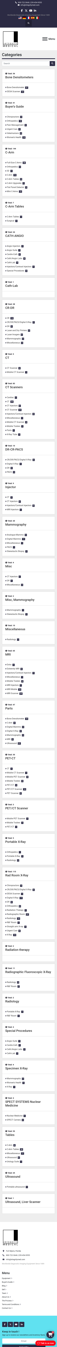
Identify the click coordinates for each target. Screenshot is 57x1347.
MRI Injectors (13, 509)
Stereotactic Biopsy (15, 551)
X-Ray (9, 934)
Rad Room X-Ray (16, 875)
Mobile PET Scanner (16, 777)
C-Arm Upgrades (14, 183)
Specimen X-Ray (16, 1068)
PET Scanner (13, 793)
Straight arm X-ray (15, 926)
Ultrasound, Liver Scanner (22, 1202)
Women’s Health (14, 137)
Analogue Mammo (15, 535)
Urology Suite (13, 1161)
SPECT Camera (14, 1120)
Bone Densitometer (15, 87)
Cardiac (10, 397)
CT (7, 358)
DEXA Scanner (13, 91)
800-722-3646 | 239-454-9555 (30, 2)
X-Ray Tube (12, 434)
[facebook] (22, 10)
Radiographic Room (16, 914)
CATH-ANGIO (14, 236)
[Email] (23, 1341)
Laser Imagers (13, 334)
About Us (5, 1297)
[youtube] (31, 10)
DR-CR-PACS (14, 449)
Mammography (14, 338)
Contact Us (6, 1308)
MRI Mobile (12, 689)
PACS (9, 472)
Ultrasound (12, 743)
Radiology (11, 639)
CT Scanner (12, 368)
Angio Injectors (13, 246)
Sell (3, 1289)
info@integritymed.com (30, 5)
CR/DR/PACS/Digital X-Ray (19, 322)
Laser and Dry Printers (17, 330)
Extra (9, 664)
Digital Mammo (14, 539)
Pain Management (15, 125)
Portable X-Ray (15, 842)
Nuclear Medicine (15, 1115)
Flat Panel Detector (15, 187)
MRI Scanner (12, 693)
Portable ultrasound (16, 1187)
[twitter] (26, 10)
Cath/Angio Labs (14, 258)
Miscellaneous (13, 343)
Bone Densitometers (19, 77)
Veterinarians (13, 133)
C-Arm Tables (13, 179)
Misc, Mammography (19, 600)
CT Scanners (14, 387)
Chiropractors (13, 117)
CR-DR (9, 308)
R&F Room (11, 922)
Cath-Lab (11, 262)
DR (8, 326)
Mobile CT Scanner (15, 372)
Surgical (10, 221)
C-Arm (9, 152)
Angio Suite (12, 250)
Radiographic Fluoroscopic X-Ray (28, 972)
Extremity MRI (13, 668)
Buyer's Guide (14, 106)
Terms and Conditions (10, 1304)
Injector (10, 487)
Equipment (6, 1278)
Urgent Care (12, 129)
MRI (8, 654)
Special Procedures (15, 270)
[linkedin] (35, 10)
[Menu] (44, 38)
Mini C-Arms (12, 191)
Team (4, 1293)
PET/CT (10, 785)
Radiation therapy (17, 950)
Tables (9, 1135)
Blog (4, 1286)
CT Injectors (12, 405)
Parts (9, 430)
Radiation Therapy (15, 910)
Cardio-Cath (12, 254)
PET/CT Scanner (14, 789)
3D (8, 171)
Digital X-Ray (13, 464)
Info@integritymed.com (15, 1259)
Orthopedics (12, 121)
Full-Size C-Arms (14, 162)
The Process (7, 1301)
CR (8, 318)
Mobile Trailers (13, 426)
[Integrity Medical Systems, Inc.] (10, 1237)
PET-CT (10, 758)
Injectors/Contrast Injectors (19, 266)
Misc (8, 566)
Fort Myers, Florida (13, 1251)
